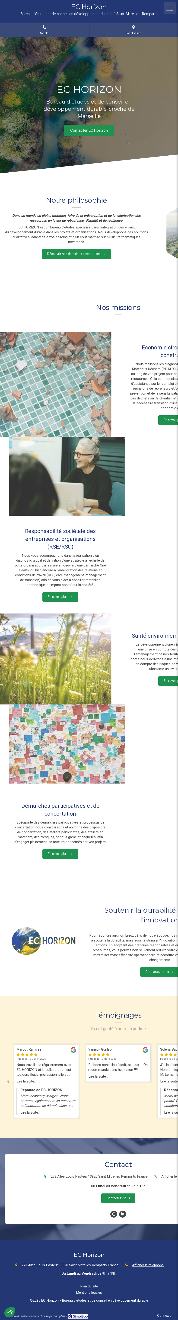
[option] (118, 1063)
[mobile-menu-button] (170, 8)
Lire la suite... (26, 1081)
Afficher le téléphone (148, 1265)
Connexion (165, 1315)
